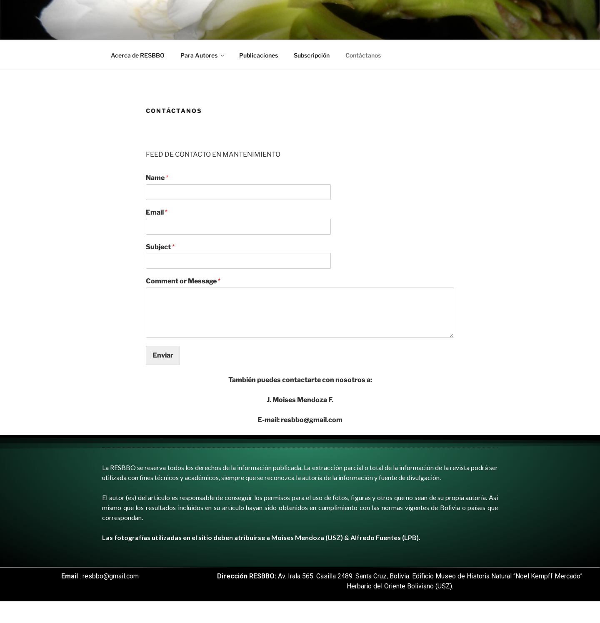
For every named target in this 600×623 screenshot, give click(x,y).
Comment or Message (183, 281)
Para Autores (202, 55)
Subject (160, 247)
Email (157, 212)
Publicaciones (258, 55)
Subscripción (312, 55)
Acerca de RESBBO (138, 55)
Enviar (162, 355)
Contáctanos (363, 55)
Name (157, 178)
